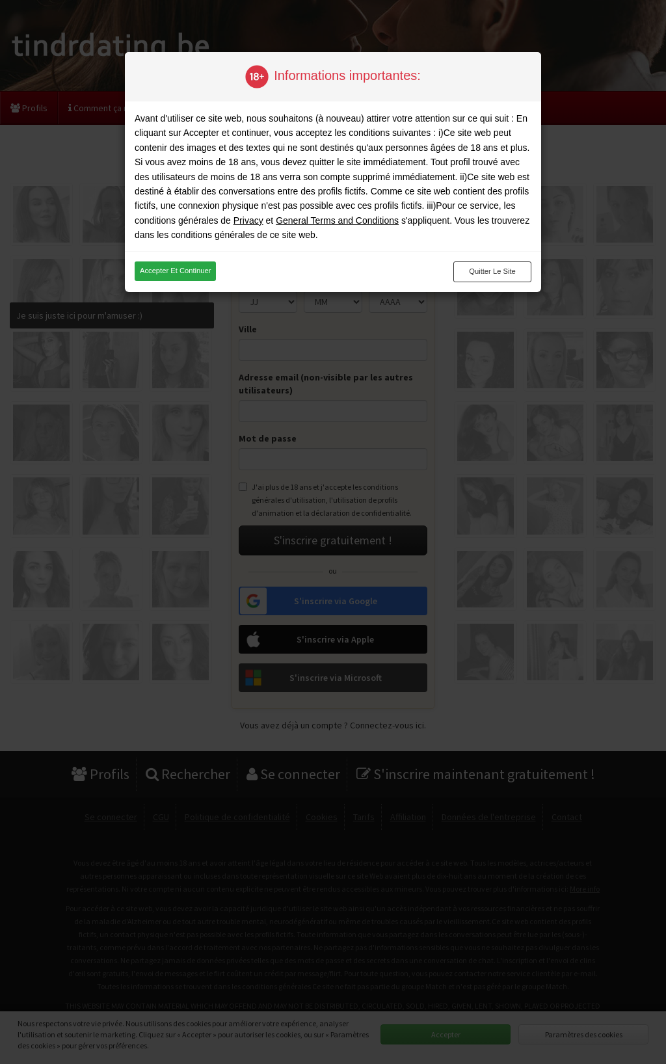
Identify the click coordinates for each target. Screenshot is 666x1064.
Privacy (248, 220)
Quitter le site (492, 271)
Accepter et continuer (175, 270)
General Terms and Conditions (337, 220)
